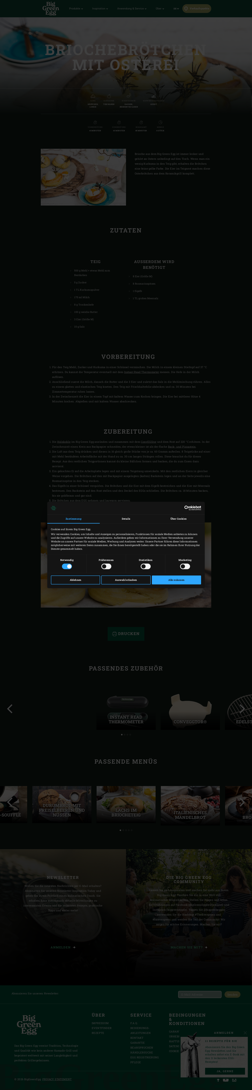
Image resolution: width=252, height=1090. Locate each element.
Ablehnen (75, 580)
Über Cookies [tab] (178, 518)
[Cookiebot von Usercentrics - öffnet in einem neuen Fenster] (185, 507)
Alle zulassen (176, 580)
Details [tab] (126, 518)
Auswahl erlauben (126, 580)
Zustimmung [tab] (73, 518)
